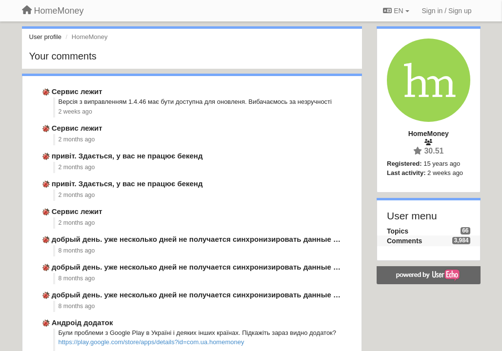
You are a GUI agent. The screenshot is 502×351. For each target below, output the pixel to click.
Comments (404, 241)
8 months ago (77, 250)
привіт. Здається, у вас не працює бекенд (127, 156)
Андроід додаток (82, 322)
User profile (45, 36)
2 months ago (77, 139)
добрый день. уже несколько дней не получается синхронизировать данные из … (201, 239)
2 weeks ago (75, 111)
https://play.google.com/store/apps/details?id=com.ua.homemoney (151, 342)
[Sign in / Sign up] (447, 10)
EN (396, 11)
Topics (397, 231)
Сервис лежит (77, 91)
